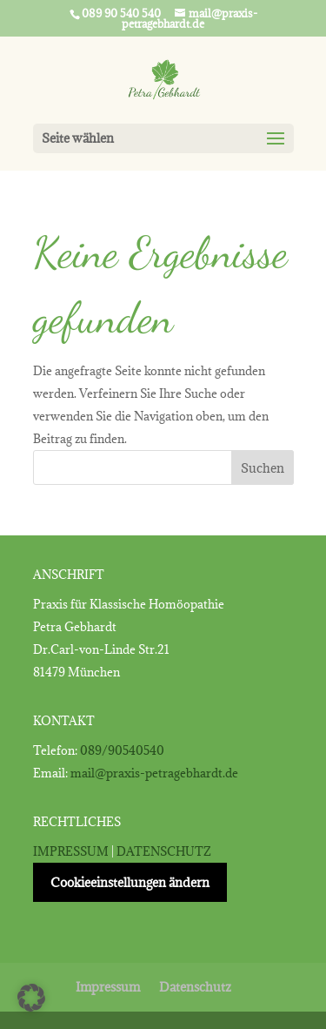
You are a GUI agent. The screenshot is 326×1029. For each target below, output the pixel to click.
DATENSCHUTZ (163, 851)
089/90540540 (122, 750)
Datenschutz (195, 987)
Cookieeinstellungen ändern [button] (130, 882)
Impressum (108, 987)
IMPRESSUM (71, 851)
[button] (31, 997)
